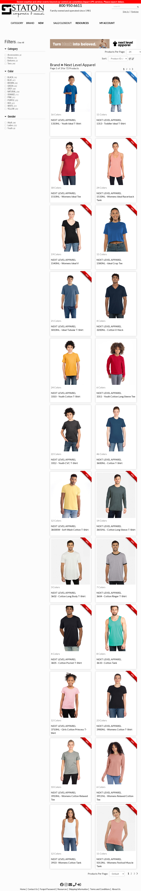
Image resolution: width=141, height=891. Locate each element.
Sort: (104, 58)
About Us (116, 889)
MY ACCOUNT (107, 23)
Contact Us (33, 889)
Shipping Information (78, 889)
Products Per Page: (115, 51)
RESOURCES (82, 23)
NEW (40, 23)
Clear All (20, 42)
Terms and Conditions (100, 889)
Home (22, 889)
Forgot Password (47, 889)
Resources (62, 889)
